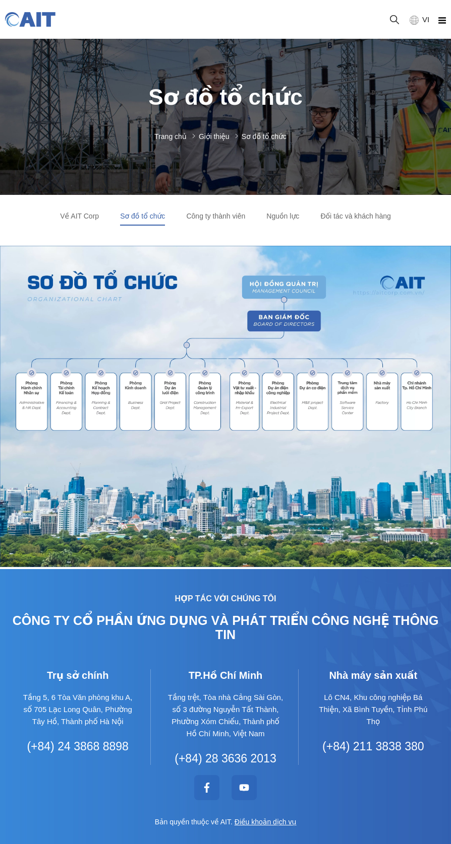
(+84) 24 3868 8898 (77, 746)
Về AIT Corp (79, 216)
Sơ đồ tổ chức (142, 216)
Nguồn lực (282, 216)
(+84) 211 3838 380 (373, 746)
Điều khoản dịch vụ (266, 822)
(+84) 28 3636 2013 (225, 758)
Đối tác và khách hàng (355, 216)
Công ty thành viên (215, 216)
